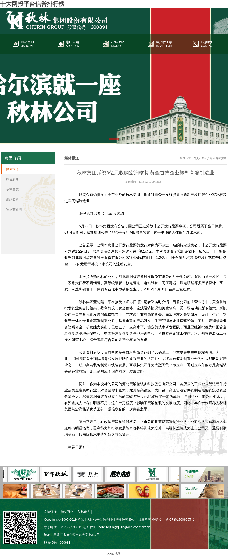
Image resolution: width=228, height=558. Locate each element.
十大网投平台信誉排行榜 (32, 4)
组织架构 (12, 199)
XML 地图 (114, 553)
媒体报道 (221, 158)
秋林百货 (67, 512)
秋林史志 (12, 189)
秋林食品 (84, 512)
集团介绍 (207, 158)
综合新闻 (12, 179)
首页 (196, 158)
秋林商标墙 (14, 209)
